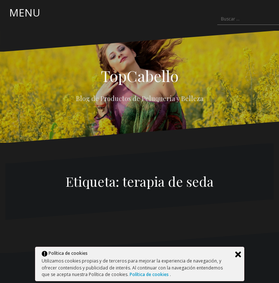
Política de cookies (150, 274)
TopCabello (140, 76)
